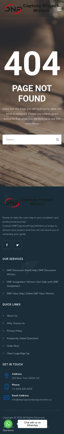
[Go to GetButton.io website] (8, 430)
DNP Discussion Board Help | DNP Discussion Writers (31, 272)
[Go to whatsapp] (8, 424)
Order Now (13, 345)
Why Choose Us (16, 323)
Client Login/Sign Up (18, 353)
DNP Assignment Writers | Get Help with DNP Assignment (32, 283)
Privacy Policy (14, 330)
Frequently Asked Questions (22, 338)
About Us (12, 315)
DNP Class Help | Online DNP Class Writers (30, 293)
